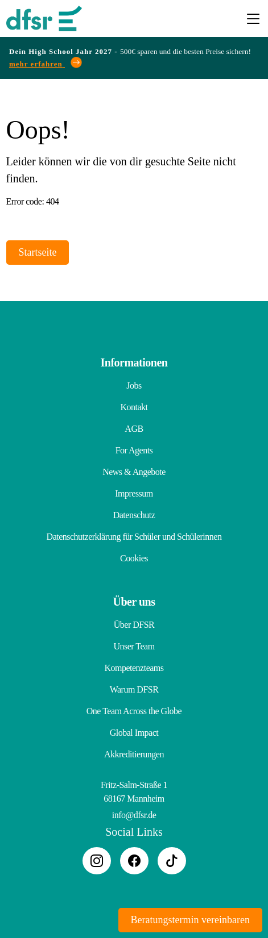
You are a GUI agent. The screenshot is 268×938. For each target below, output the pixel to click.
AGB (134, 428)
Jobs (133, 385)
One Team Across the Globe (134, 711)
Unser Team (133, 646)
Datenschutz (134, 515)
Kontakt (133, 407)
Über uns (134, 601)
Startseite (38, 252)
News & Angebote (134, 472)
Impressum (134, 493)
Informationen (134, 362)
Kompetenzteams (133, 668)
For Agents (134, 450)
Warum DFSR (134, 689)
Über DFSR (134, 624)
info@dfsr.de (134, 815)
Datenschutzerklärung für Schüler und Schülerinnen (134, 536)
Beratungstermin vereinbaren (190, 920)
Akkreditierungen (134, 754)
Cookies (134, 558)
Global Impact (134, 732)
